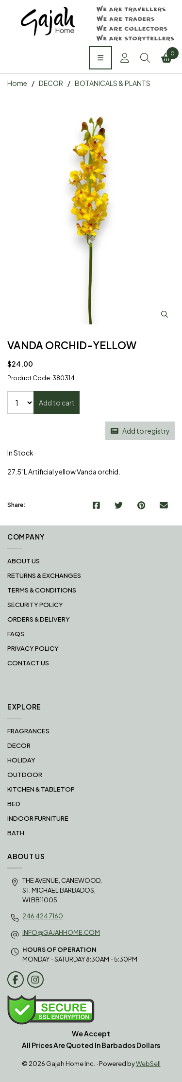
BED (13, 804)
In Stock (20, 452)
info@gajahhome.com (61, 932)
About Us (23, 561)
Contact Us (28, 663)
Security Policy (35, 605)
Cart (168, 55)
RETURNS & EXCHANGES (44, 575)
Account (124, 58)
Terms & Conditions (41, 590)
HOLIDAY (21, 760)
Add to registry (140, 430)
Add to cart (57, 402)
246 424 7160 (42, 916)
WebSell (148, 1063)
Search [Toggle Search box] (145, 58)
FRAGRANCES (28, 731)
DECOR (51, 83)
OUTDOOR (24, 774)
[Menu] (100, 57)
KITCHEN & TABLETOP (41, 789)
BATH (15, 833)
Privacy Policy (33, 648)
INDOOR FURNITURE (37, 818)
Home (17, 83)
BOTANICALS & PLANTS (112, 83)
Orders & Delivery (38, 619)
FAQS (15, 634)
